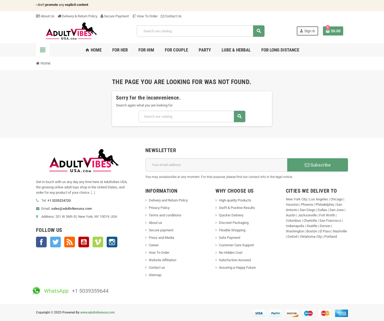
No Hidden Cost (230, 253)
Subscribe (318, 165)
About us (155, 223)
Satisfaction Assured (235, 260)
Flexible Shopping (232, 230)
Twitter (55, 242)
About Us (45, 16)
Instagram (112, 242)
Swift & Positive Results (237, 208)
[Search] (200, 31)
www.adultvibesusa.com (97, 312)
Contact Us (171, 16)
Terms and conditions (165, 215)
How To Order (145, 16)
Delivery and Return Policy (168, 200)
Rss (69, 242)
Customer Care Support (236, 245)
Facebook (41, 242)
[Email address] (216, 165)
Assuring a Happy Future (237, 267)
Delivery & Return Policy (77, 16)
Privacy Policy (159, 208)
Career (154, 245)
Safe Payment (229, 238)
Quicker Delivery (231, 215)
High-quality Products (235, 200)
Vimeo (98, 242)
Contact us (157, 267)
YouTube (83, 242)
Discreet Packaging (234, 223)
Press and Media (161, 238)
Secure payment (161, 230)
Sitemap (155, 275)
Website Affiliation (162, 260)
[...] (93, 193)
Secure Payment (115, 16)
